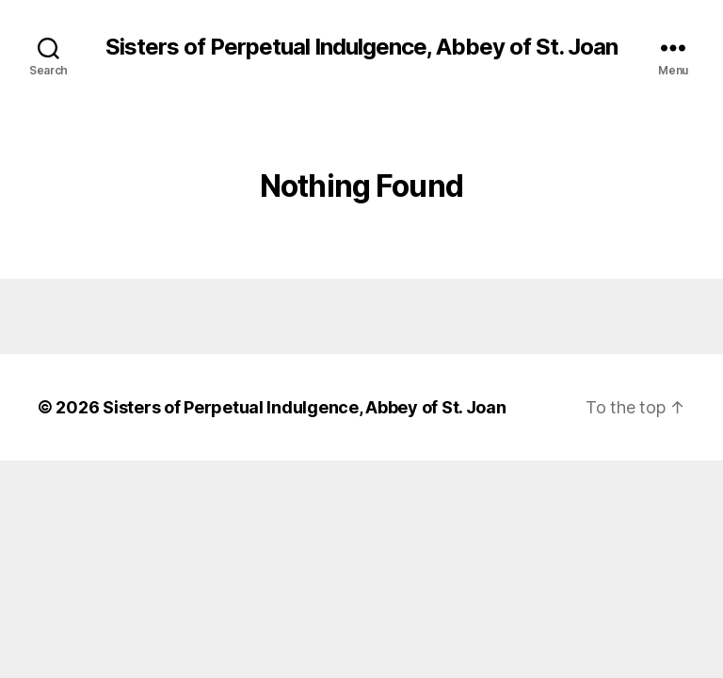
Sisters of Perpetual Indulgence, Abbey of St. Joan (361, 47)
